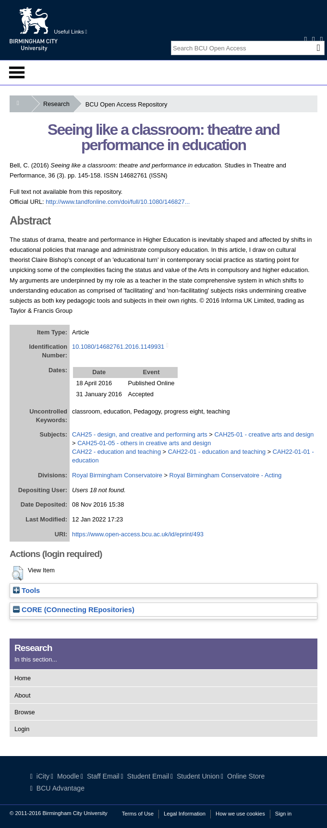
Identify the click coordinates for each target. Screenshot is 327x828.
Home (22, 678)
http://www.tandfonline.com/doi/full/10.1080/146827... (118, 201)
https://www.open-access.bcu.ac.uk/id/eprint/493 (138, 534)
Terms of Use (138, 813)
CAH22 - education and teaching (116, 451)
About (22, 695)
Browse (24, 712)
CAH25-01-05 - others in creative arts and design (144, 443)
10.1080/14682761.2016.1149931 (118, 346)
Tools (26, 590)
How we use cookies (240, 813)
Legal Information (185, 813)
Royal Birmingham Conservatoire (117, 475)
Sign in (283, 813)
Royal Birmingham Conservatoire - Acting (225, 475)
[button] (17, 573)
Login (21, 729)
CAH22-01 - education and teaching (217, 451)
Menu (16, 72)
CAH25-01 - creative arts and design (264, 434)
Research (58, 103)
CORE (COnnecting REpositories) (73, 610)
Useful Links (70, 32)
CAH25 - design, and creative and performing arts (139, 434)
